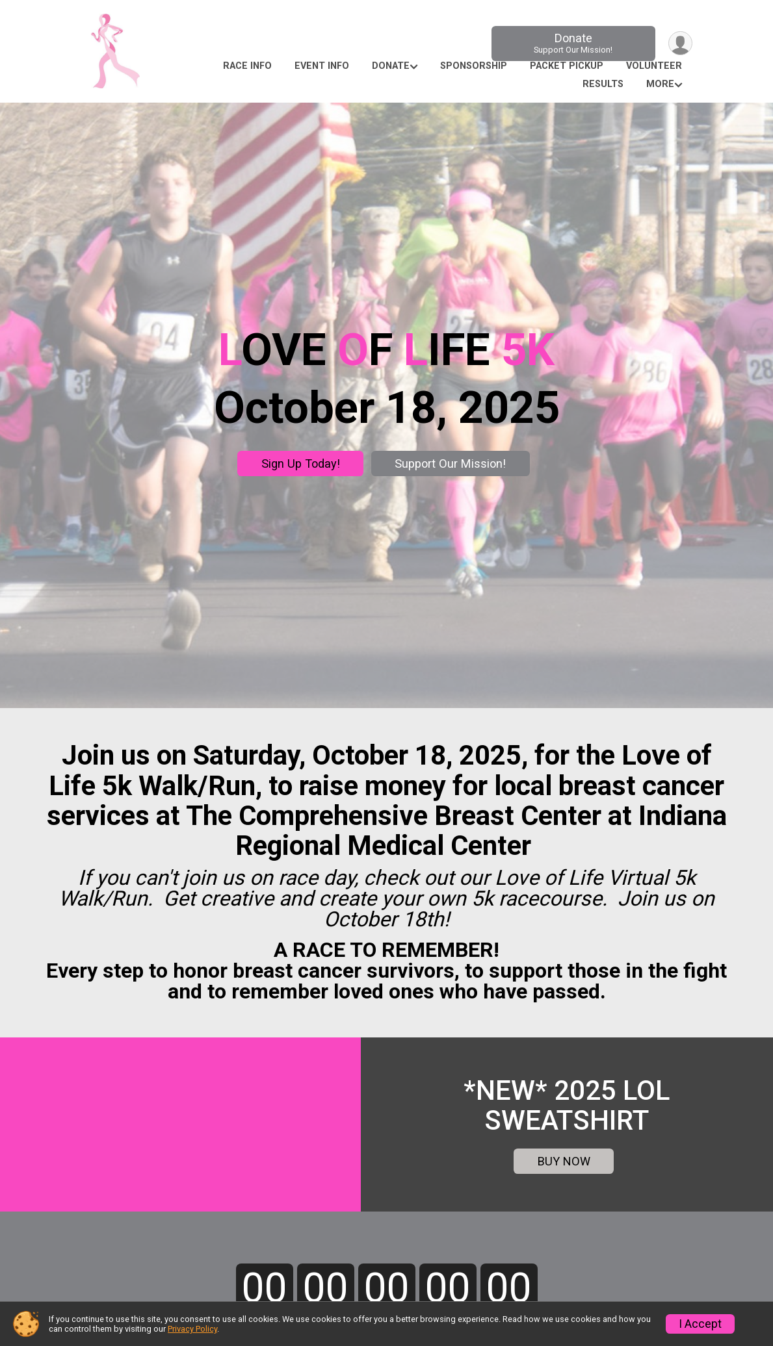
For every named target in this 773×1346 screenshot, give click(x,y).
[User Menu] (680, 43)
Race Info (247, 65)
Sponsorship (473, 65)
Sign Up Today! (300, 463)
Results (603, 84)
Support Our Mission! (450, 463)
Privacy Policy (192, 1329)
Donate (573, 43)
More (660, 84)
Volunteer (654, 65)
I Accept (700, 1323)
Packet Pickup (566, 65)
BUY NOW (564, 1161)
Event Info (322, 65)
